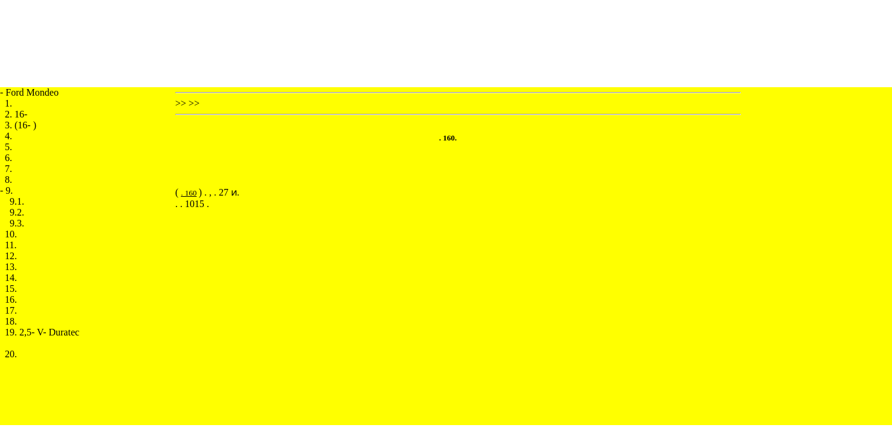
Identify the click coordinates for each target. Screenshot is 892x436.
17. (11, 310)
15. (11, 288)
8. (8, 179)
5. (8, 147)
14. (11, 277)
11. (10, 245)
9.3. (17, 223)
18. (11, 321)
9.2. (17, 212)
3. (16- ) (20, 125)
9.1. (17, 201)
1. (8, 103)
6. (8, 158)
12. (11, 256)
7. (8, 169)
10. (11, 234)
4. (8, 136)
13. (11, 267)
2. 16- (16, 114)
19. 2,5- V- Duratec (42, 332)
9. (9, 190)
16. (11, 299)
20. (11, 354)
